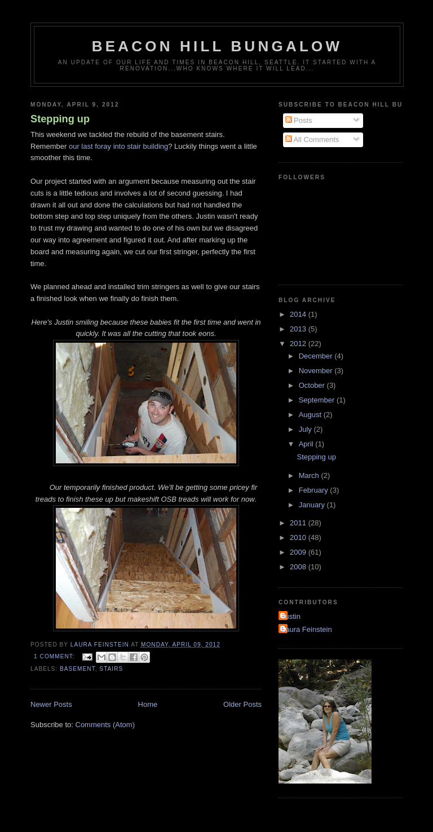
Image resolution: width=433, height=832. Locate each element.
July (306, 429)
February (314, 490)
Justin (291, 616)
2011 (299, 523)
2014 (299, 314)
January (313, 505)
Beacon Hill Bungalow (217, 46)
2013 (299, 329)
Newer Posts (51, 704)
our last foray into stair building (118, 146)
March (310, 475)
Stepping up (60, 119)
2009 (299, 552)
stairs (111, 669)
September (318, 400)
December (317, 356)
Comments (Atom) (105, 724)
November (317, 370)
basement (77, 669)
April (307, 444)
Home (148, 704)
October (313, 385)
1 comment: (55, 656)
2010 (299, 537)
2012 (299, 343)
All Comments (312, 139)
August (311, 414)
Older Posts (242, 704)
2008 (299, 567)
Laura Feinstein (306, 629)
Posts (298, 120)
